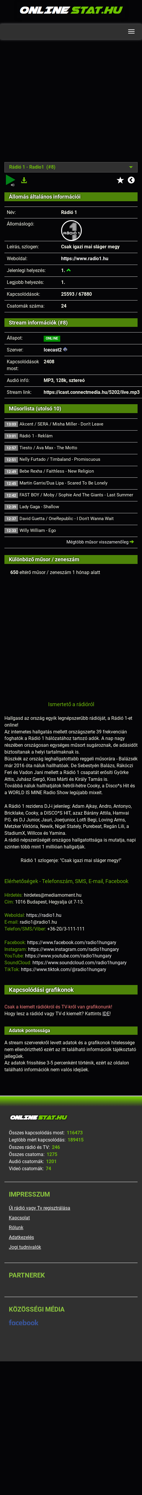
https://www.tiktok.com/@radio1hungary (63, 969)
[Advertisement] (55, 105)
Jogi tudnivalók (25, 1247)
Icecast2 (53, 350)
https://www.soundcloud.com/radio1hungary (79, 962)
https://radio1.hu (43, 915)
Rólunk (16, 1227)
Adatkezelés (21, 1237)
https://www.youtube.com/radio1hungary (68, 956)
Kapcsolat (19, 1218)
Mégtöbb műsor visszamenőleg (100, 542)
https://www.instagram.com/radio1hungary (73, 949)
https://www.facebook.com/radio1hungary (71, 942)
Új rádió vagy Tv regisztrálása (39, 1208)
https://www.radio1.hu (84, 258)
